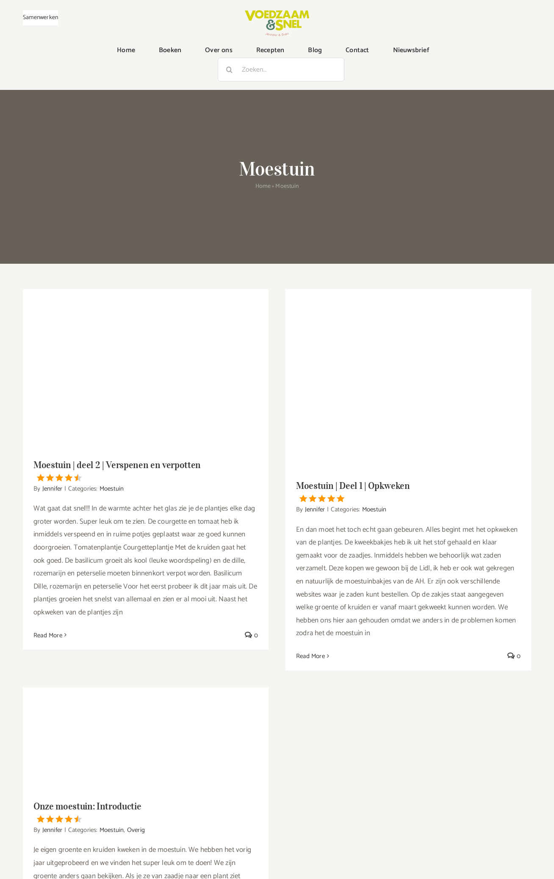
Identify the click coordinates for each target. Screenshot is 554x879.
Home (263, 186)
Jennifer (52, 488)
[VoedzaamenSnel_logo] (277, 14)
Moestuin (112, 488)
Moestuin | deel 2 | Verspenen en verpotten (145, 470)
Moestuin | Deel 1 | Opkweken (408, 491)
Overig (136, 830)
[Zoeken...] (281, 69)
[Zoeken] (229, 69)
